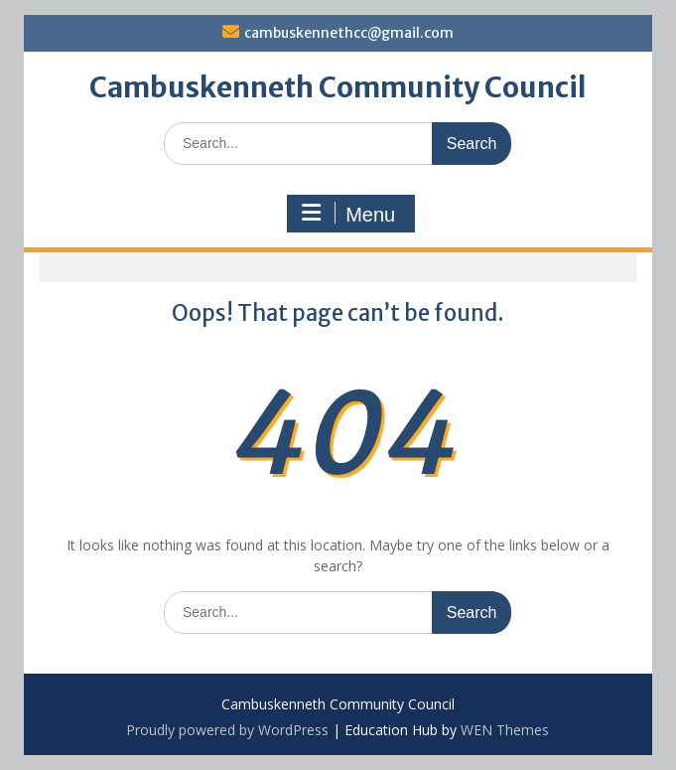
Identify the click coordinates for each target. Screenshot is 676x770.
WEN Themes (505, 729)
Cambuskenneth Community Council (338, 87)
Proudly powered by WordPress (227, 729)
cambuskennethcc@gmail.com (349, 33)
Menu (348, 214)
